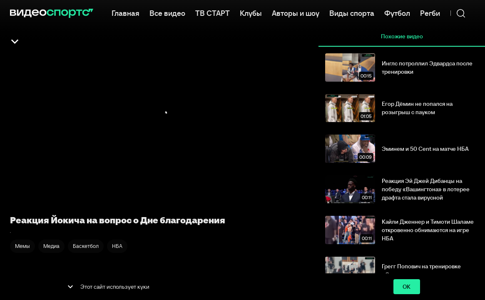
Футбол (397, 12)
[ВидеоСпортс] (51, 13)
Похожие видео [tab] (401, 37)
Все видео (167, 12)
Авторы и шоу (295, 12)
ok (406, 287)
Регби (430, 12)
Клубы (251, 12)
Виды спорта (351, 12)
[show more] (70, 287)
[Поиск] (461, 13)
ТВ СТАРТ (212, 12)
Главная (125, 12)
